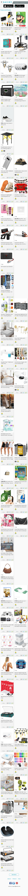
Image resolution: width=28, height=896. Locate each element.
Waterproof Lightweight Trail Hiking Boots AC (6, 195)
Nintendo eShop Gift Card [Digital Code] (20, 28)
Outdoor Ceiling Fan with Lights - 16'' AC (20, 52)
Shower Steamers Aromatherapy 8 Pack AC (20, 100)
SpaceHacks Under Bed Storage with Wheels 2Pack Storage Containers (7, 865)
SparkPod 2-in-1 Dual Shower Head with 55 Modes (6, 411)
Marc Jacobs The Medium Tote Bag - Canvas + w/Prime (7, 483)
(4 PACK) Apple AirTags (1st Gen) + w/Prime (20, 77)
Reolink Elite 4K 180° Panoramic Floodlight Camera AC (19, 387)
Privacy (14, 879)
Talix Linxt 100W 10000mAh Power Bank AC (7, 171)
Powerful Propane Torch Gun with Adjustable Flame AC (7, 244)
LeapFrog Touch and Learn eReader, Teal (21, 482)
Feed (19, 879)
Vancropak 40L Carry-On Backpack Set (6, 816)
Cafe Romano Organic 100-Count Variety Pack (21, 362)
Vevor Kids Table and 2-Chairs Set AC (20, 339)
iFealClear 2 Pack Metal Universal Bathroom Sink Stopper (6, 77)
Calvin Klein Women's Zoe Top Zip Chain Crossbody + (21, 531)
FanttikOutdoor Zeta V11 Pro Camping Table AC (6, 147)
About (9, 879)
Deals (16, 2)
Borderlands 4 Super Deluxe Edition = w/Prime (6, 602)
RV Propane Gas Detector (7, 266)
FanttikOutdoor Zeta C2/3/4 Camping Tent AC (21, 171)
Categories (23, 2)
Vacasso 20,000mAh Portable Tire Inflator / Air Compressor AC (6, 292)
